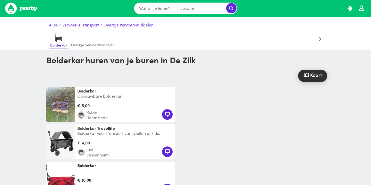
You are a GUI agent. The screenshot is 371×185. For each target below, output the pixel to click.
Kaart (312, 75)
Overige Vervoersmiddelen (129, 25)
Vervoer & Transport (80, 25)
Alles (53, 25)
